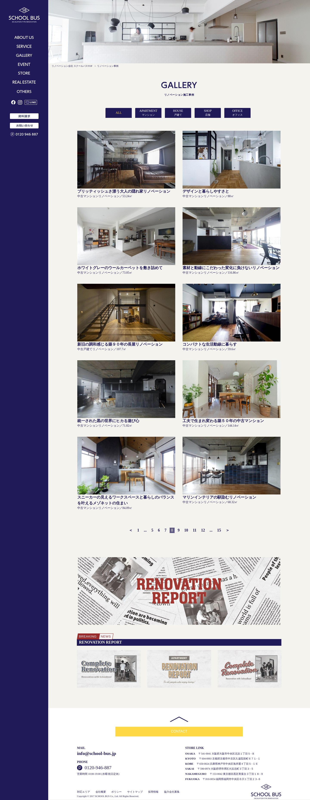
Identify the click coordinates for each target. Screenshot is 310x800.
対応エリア (83, 792)
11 (194, 530)
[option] (109, 669)
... (145, 530)
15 (219, 530)
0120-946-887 (98, 768)
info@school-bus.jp (96, 753)
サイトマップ (135, 792)
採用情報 (153, 792)
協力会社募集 (172, 792)
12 (203, 530)
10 (186, 530)
